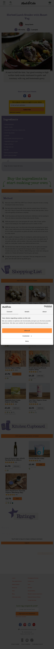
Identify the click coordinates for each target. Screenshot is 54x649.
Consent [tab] (9, 311)
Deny (27, 341)
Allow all (27, 330)
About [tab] (45, 311)
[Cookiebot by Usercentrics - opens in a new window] (44, 306)
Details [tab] (27, 311)
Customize (27, 336)
